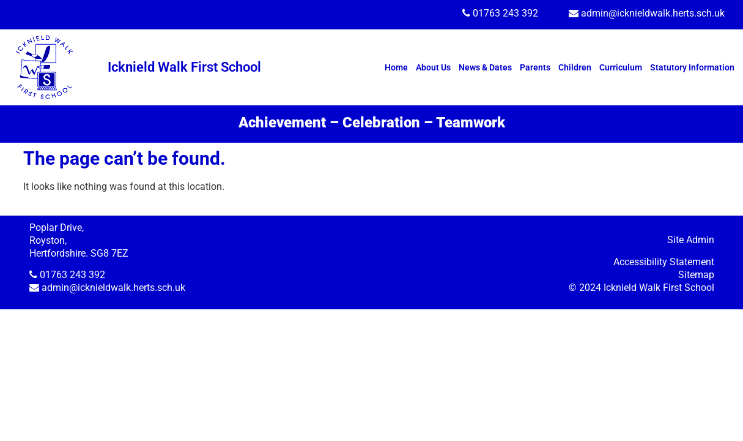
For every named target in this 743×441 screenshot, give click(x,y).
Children (574, 67)
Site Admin (690, 240)
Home (396, 67)
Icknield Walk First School (184, 67)
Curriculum (620, 67)
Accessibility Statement (663, 262)
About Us (433, 67)
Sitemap (696, 275)
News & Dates (485, 67)
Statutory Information (692, 67)
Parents (535, 67)
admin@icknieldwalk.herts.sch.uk (653, 13)
